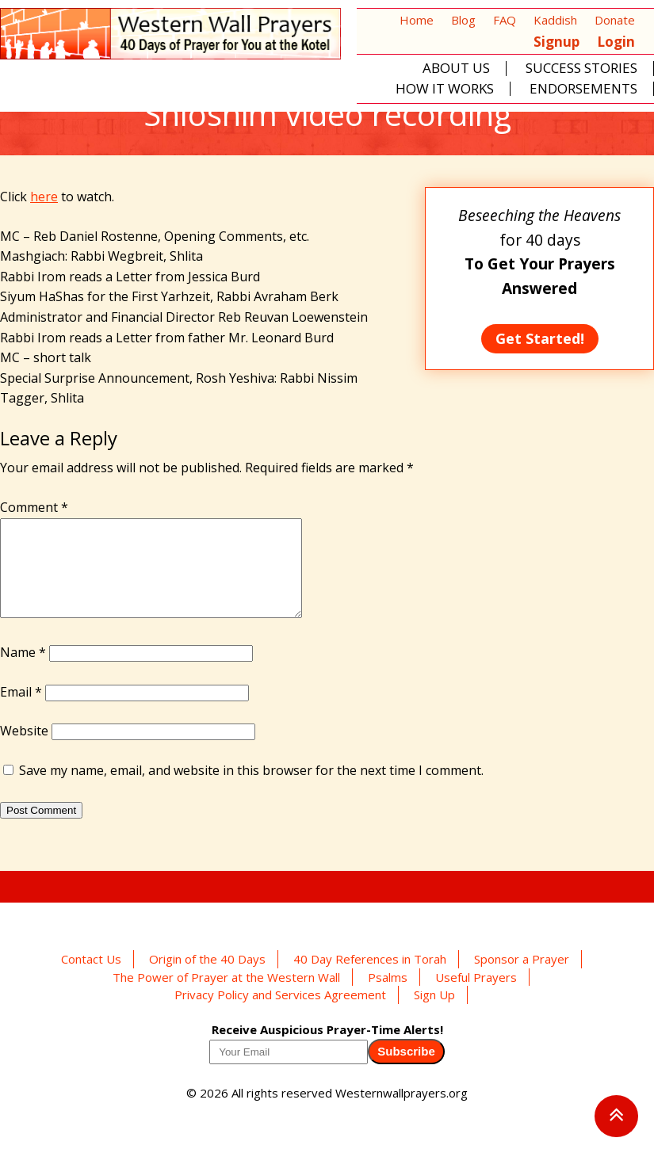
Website (24, 749)
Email (21, 711)
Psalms (387, 996)
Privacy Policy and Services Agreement (280, 1013)
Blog (463, 20)
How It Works (445, 89)
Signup (556, 41)
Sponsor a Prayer (521, 978)
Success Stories (581, 68)
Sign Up (434, 1013)
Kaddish (555, 20)
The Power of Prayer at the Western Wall (226, 996)
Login (616, 41)
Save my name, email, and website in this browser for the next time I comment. (251, 789)
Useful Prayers (476, 996)
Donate (615, 20)
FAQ (504, 20)
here (44, 196)
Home (417, 20)
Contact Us (91, 978)
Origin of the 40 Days (207, 978)
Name (23, 671)
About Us (456, 68)
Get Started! (539, 338)
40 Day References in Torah (369, 978)
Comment (34, 507)
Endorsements (583, 89)
